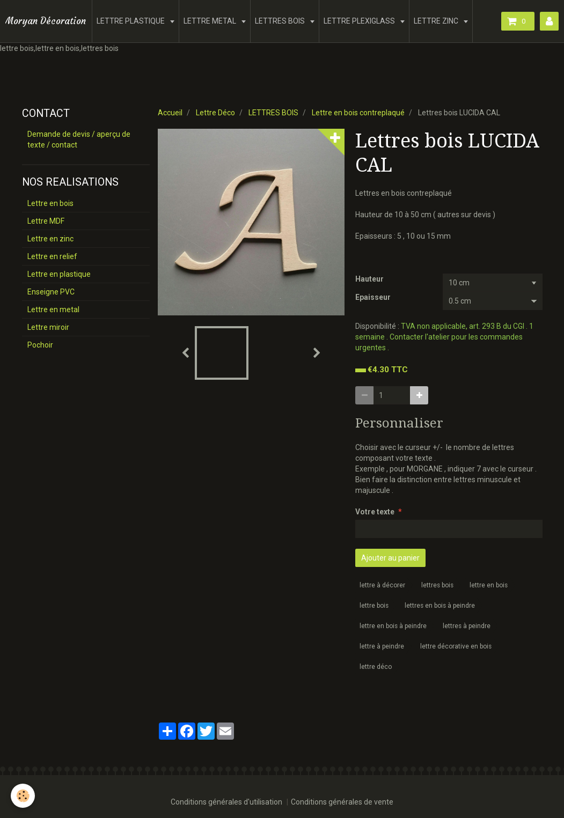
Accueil (170, 112)
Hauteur (369, 279)
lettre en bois (489, 585)
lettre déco (376, 666)
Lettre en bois (50, 203)
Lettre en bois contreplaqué (358, 112)
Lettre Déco (215, 112)
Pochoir (40, 345)
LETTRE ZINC (437, 21)
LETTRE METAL (211, 21)
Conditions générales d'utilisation (226, 802)
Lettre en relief (52, 256)
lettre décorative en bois (456, 646)
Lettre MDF (45, 221)
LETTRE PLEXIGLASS (360, 21)
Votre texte (374, 511)
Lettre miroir (48, 327)
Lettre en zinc (50, 238)
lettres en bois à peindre (440, 605)
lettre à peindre (382, 646)
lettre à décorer (382, 585)
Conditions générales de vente (342, 802)
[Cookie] (23, 796)
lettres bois (437, 585)
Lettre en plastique (59, 274)
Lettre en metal (53, 309)
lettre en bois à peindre (393, 626)
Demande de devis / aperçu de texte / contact (78, 139)
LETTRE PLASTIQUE (131, 21)
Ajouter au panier (390, 558)
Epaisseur (373, 297)
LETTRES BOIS (280, 21)
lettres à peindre (466, 626)
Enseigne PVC (51, 292)
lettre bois (374, 605)
